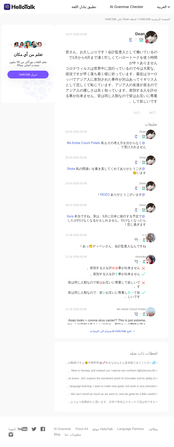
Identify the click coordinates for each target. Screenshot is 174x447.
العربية (162, 7)
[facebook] (43, 429)
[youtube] (22, 429)
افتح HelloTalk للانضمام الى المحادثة (110, 331)
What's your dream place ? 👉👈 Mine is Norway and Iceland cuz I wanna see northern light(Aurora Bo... (92, 370)
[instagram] (11, 434)
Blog (57, 434)
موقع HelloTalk (102, 429)
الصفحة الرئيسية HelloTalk (154, 19)
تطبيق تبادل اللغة (84, 7)
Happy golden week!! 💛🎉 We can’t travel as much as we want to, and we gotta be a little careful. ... (94, 394)
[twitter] (34, 429)
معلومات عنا (73, 434)
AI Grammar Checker (126, 7)
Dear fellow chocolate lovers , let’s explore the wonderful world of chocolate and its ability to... (99, 378)
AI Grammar (62, 429)
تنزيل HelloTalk (28, 74)
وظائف (153, 429)
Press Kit (81, 429)
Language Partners (130, 429)
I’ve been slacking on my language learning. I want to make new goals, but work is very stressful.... (96, 386)
